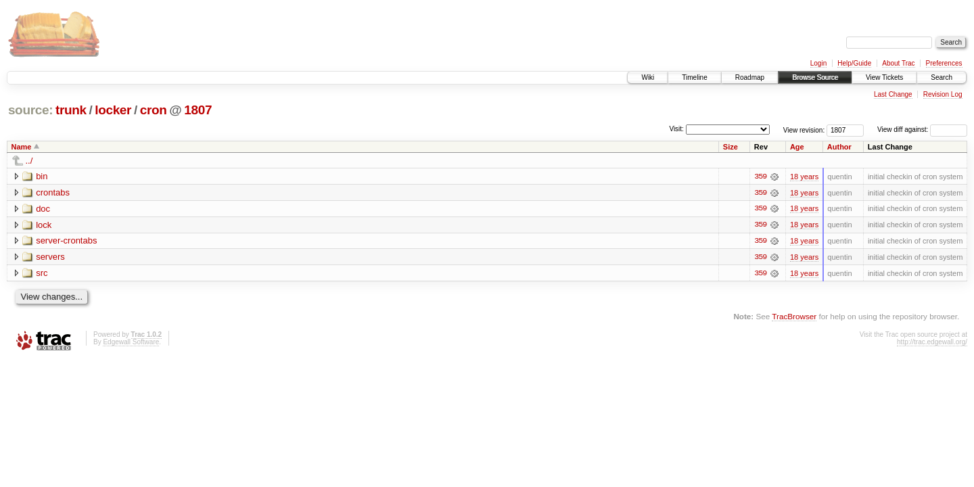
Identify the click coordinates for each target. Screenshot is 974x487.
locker (113, 110)
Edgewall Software (131, 342)
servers (50, 257)
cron (153, 110)
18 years (804, 176)
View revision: (804, 129)
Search (941, 77)
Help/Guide (854, 63)
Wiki (647, 77)
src (41, 274)
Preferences (944, 63)
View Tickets (884, 77)
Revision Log (943, 94)
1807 (198, 110)
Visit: (676, 129)
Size (730, 147)
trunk (71, 110)
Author (839, 147)
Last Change (893, 94)
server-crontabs (66, 241)
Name (21, 147)
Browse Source (815, 77)
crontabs (53, 192)
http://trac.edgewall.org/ (932, 342)
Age (797, 147)
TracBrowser (794, 317)
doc (43, 209)
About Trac (898, 63)
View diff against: (922, 129)
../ (29, 161)
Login (818, 63)
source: (30, 110)
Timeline (694, 77)
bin (41, 176)
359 (760, 176)
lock (43, 225)
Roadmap (749, 77)
